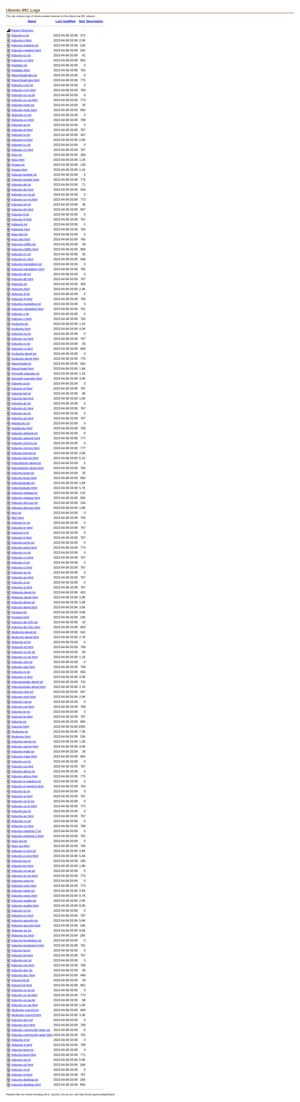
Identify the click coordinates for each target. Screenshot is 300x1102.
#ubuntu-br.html (22, 716)
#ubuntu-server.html (24, 746)
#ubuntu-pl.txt (20, 383)
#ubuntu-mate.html (24, 756)
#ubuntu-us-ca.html (24, 100)
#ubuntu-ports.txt (22, 542)
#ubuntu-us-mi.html (24, 199)
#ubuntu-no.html (22, 338)
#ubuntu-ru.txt (20, 343)
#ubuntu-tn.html (22, 527)
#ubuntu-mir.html (22, 965)
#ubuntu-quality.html (25, 905)
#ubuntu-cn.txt (21, 55)
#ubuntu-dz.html (22, 408)
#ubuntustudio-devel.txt (27, 682)
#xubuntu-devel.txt (23, 353)
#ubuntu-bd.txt (21, 393)
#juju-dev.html (20, 239)
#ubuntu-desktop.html (26, 1084)
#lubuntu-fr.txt (20, 294)
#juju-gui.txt (19, 841)
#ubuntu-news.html (24, 895)
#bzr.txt (16, 512)
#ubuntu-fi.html (21, 219)
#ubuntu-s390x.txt (23, 244)
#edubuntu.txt (20, 423)
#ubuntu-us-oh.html (24, 657)
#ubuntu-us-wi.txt (23, 990)
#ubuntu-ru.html (22, 348)
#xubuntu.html (21, 328)
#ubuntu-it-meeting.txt (26, 781)
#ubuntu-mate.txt (22, 751)
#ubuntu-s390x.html (24, 249)
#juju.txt (16, 154)
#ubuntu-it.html (21, 537)
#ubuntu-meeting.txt (24, 45)
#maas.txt (17, 164)
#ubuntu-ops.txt (21, 662)
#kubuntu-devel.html (25, 637)
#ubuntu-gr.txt (20, 791)
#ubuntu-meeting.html (26, 50)
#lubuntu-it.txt (20, 1040)
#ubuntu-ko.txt (21, 861)
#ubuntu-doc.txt (21, 970)
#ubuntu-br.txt (20, 711)
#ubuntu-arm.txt (22, 1020)
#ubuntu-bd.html (22, 398)
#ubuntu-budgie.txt (24, 174)
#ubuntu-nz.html (22, 915)
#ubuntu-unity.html (23, 885)
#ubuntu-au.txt (21, 572)
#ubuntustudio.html (24, 488)
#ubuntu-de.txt (21, 184)
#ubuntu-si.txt (20, 582)
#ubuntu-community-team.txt (30, 1030)
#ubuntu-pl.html (21, 388)
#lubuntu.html (20, 289)
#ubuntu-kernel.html (24, 458)
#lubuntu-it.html (21, 1045)
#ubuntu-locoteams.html (27, 945)
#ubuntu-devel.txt (23, 602)
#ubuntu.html (20, 726)
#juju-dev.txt (19, 234)
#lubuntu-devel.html (24, 597)
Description (94, 21)
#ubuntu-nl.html (21, 1074)
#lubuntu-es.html (22, 935)
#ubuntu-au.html (22, 577)
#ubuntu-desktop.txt (24, 1079)
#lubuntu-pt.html (22, 647)
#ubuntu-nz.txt (21, 910)
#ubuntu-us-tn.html (24, 806)
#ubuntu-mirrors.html (25, 448)
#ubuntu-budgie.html (25, 179)
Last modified (65, 21)
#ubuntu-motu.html (24, 110)
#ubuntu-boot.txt (22, 1050)
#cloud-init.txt (20, 980)
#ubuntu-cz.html (22, 149)
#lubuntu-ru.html (22, 826)
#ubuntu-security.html (25, 925)
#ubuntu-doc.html (23, 975)
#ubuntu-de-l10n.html (25, 627)
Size (82, 21)
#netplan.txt (19, 65)
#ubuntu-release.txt (24, 493)
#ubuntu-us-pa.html (24, 1005)
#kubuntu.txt (19, 731)
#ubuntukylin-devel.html (27, 468)
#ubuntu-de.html (22, 189)
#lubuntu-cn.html (22, 120)
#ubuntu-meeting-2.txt (26, 831)
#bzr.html (17, 517)
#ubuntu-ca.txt (21, 761)
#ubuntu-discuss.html (25, 507)
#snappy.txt (19, 612)
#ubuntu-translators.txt (26, 264)
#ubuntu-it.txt (20, 532)
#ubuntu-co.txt (21, 552)
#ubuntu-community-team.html (32, 1035)
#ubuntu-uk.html (22, 1064)
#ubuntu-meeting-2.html (27, 836)
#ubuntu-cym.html (23, 90)
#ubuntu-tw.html (22, 955)
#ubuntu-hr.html (22, 140)
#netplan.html (20, 70)
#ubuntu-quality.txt (23, 900)
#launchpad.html (22, 368)
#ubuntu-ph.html (22, 209)
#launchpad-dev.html (25, 80)
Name (32, 21)
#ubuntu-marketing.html (27, 309)
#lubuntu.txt (19, 284)
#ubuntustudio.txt (23, 483)
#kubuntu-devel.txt (23, 632)
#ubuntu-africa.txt (23, 771)
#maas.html (19, 169)
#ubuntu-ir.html (21, 40)
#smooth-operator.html (26, 378)
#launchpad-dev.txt (24, 75)
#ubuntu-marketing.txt (26, 304)
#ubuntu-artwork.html (25, 438)
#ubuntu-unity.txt (22, 880)
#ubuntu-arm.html (23, 1025)
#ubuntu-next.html (23, 696)
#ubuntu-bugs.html (24, 478)
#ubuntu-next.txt (22, 691)
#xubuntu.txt (19, 324)
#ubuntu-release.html (25, 498)
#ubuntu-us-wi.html (24, 995)
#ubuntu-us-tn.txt (22, 801)
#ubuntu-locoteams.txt (26, 940)
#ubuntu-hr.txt (20, 135)
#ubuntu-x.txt (20, 314)
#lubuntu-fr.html (21, 299)
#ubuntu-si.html (21, 587)
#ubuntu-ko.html (22, 866)
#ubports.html (20, 229)
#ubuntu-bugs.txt (22, 473)
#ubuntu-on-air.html (24, 875)
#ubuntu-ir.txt (20, 35)
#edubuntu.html (21, 428)
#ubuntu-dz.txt (21, 403)
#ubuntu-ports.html (24, 547)
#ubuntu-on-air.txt (23, 870)
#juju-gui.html (20, 846)
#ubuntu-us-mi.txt (23, 194)
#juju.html (17, 159)
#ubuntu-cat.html (22, 706)
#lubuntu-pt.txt (21, 642)
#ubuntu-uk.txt (21, 1059)
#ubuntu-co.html (22, 557)
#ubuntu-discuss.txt (24, 503)
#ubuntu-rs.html (22, 677)
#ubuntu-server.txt (23, 741)
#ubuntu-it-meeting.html (27, 786)
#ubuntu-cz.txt (21, 144)
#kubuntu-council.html (26, 1015)
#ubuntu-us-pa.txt (23, 1000)
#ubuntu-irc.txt (21, 254)
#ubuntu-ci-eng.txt (23, 851)
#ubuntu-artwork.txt (24, 433)
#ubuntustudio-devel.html (28, 687)
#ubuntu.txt (18, 721)
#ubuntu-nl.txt (20, 1069)
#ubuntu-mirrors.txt (24, 443)
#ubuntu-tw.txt (20, 950)
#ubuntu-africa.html (24, 776)
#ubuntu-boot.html (23, 1054)
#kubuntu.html (21, 736)
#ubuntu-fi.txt (20, 214)
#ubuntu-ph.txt (21, 204)
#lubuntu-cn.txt (21, 115)
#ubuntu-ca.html (22, 766)
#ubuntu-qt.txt (20, 125)
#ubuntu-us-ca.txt (23, 95)
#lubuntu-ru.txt (21, 821)
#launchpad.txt (21, 363)
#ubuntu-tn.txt (20, 522)
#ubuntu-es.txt (21, 413)
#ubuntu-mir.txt (21, 960)
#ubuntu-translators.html (27, 269)
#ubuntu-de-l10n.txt (24, 622)
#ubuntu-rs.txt (20, 672)
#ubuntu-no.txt (21, 333)
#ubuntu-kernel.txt (23, 453)
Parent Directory (22, 30)
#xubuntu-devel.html (25, 358)
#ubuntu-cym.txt (22, 85)
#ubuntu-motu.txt (22, 105)
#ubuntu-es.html (22, 418)
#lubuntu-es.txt (21, 930)
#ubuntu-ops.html (23, 667)
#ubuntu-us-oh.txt (23, 652)
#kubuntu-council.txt (24, 1010)
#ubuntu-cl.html (21, 567)
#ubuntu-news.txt (23, 890)
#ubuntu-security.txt (24, 920)
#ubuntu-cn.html (22, 60)
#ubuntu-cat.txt (21, 701)
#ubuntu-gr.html (22, 796)
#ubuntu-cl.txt (20, 562)
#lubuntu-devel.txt (23, 592)
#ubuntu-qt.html (22, 130)
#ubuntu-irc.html (22, 259)
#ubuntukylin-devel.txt (26, 463)
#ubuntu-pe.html (22, 816)
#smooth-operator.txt (25, 373)
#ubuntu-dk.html (22, 279)
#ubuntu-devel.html (24, 607)
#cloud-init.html (21, 985)
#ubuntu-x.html (21, 319)
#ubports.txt (19, 224)
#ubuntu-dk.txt (21, 274)
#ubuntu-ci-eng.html (24, 856)
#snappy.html (20, 617)
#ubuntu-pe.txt (21, 811)
